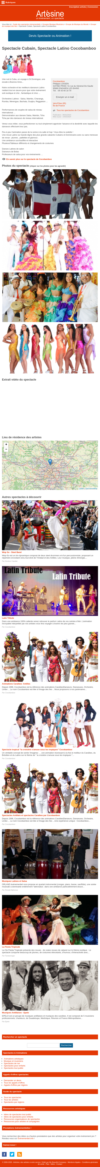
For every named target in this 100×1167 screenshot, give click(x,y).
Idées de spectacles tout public (17, 1114)
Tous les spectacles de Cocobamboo (73, 110)
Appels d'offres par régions (16, 1085)
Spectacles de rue (12, 1063)
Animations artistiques (13, 1059)
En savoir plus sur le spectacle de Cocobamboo (29, 159)
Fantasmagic (10, 956)
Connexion (93, 7)
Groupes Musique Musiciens (53, 24)
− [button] (6, 449)
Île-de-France (59, 105)
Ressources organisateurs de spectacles (22, 1119)
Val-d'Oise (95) (59, 103)
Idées (53, 1164)
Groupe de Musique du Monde (77, 24)
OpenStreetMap (91, 488)
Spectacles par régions (14, 1102)
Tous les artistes (11, 1100)
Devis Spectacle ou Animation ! (50, 35)
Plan (47, 1164)
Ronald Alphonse (11, 890)
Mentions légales (74, 1162)
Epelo (7, 1021)
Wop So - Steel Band (12, 552)
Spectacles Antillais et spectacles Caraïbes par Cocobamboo (31, 815)
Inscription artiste (77, 7)
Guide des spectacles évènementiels (26, 24)
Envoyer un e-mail (65, 97)
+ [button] (6, 444)
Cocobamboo (59, 81)
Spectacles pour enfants (14, 1066)
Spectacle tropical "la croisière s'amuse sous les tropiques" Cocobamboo (37, 749)
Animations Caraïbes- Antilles (16, 684)
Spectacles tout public (13, 1068)
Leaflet (81, 488)
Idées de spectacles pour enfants (18, 1117)
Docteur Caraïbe (11, 561)
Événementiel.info (26, 1138)
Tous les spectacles (12, 1097)
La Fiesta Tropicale (11, 947)
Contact (59, 1164)
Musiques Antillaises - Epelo (15, 1012)
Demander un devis (12, 1080)
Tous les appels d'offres (14, 1083)
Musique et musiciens (13, 1061)
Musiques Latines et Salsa (14, 881)
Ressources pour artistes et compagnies (22, 1121)
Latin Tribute (8, 618)
